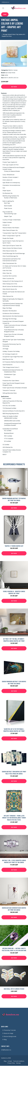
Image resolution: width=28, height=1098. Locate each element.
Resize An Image (8, 1033)
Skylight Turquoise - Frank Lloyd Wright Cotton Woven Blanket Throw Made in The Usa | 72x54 (14, 818)
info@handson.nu (5, 2)
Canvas (15, 70)
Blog (5, 1039)
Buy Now (14, 86)
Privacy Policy (11, 1063)
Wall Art (10, 70)
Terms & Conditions (18, 1061)
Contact (10, 1061)
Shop (4, 14)
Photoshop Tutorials (10, 1030)
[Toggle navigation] (3, 8)
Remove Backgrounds (10, 1036)
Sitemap (18, 1063)
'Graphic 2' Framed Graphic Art (14, 546)
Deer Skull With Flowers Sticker (14, 989)
